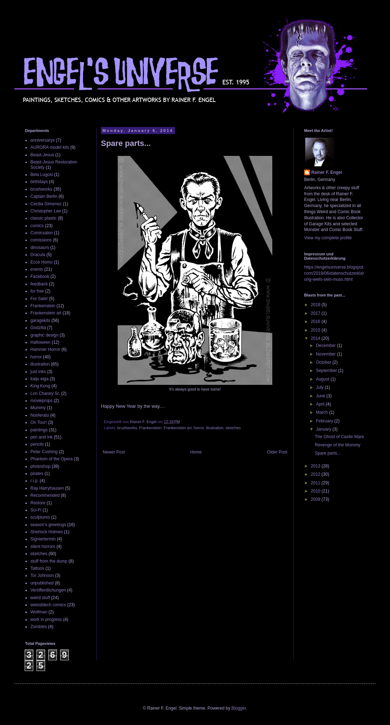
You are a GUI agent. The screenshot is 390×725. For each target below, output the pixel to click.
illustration (215, 428)
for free (37, 291)
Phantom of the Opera (51, 458)
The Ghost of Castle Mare (339, 436)
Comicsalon (41, 232)
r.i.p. (34, 480)
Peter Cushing (44, 451)
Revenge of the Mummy (337, 444)
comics (37, 225)
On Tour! (38, 422)
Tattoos (37, 568)
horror (199, 428)
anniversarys (42, 140)
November (326, 354)
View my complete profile (328, 237)
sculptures (40, 517)
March (322, 412)
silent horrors (42, 546)
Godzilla (38, 327)
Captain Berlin (43, 196)
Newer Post (114, 452)
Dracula (37, 254)
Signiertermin (43, 539)
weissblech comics (48, 604)
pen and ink (41, 437)
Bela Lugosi (41, 174)
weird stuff (40, 597)
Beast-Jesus (42, 154)
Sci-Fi (36, 510)
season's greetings (48, 524)
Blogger (238, 708)
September (327, 370)
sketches (233, 428)
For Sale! (39, 298)
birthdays (39, 181)
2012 (316, 474)
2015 (316, 330)
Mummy (38, 407)
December (326, 345)
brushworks (127, 428)
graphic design (44, 335)
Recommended (44, 495)
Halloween (40, 342)
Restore (37, 502)
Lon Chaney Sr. (45, 393)
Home (196, 452)
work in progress (46, 619)
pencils (37, 444)
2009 (316, 499)
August (323, 379)
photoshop (40, 466)
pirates (36, 473)
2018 (316, 304)
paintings (39, 429)
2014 (316, 338)
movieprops (41, 400)
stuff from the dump (48, 561)
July (320, 387)
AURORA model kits (49, 147)
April (321, 404)
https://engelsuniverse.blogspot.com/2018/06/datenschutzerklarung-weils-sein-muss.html (334, 273)
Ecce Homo (41, 262)
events (36, 269)
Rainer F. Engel (326, 172)
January (324, 429)
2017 (316, 313)
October (324, 362)
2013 (316, 466)
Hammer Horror (45, 349)
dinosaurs (39, 247)
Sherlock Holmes (46, 531)
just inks (38, 371)
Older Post (277, 452)
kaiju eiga (39, 378)
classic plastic (43, 218)
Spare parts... (328, 453)
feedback (39, 283)
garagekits (40, 320)
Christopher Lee (45, 211)
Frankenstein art (177, 428)
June (321, 395)
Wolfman (38, 611)
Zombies (38, 626)
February (325, 420)
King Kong (40, 385)
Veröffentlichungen (48, 590)
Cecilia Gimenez (46, 203)
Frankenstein (150, 428)
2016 (316, 321)
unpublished (42, 583)
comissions (41, 240)
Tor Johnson (42, 575)
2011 (316, 482)
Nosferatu (39, 415)
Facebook (39, 276)
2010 (316, 491)
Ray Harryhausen (47, 488)
